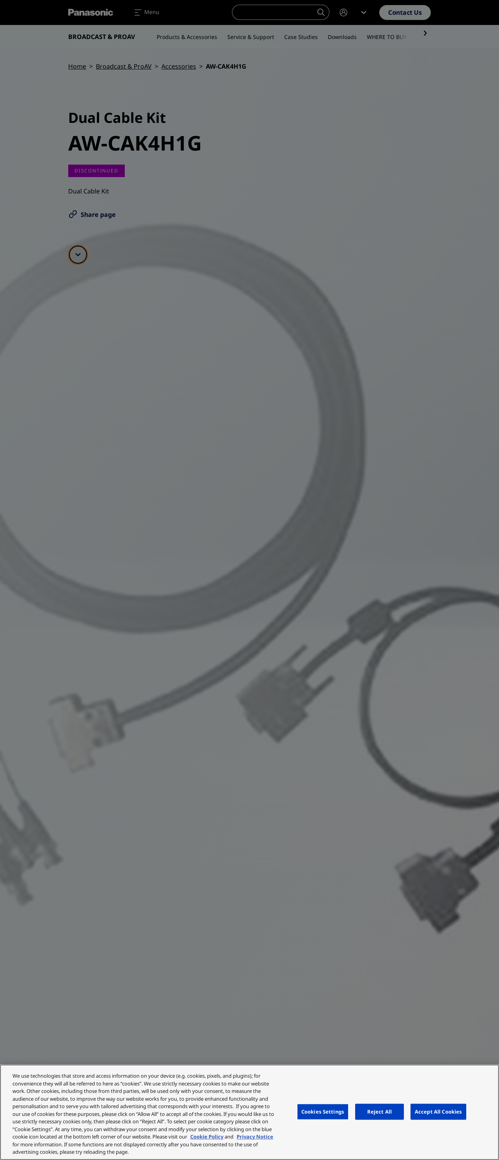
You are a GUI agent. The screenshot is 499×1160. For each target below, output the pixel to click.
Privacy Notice (255, 1136)
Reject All (379, 1111)
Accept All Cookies (438, 1111)
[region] (249, 1112)
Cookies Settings (322, 1111)
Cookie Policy (206, 1136)
